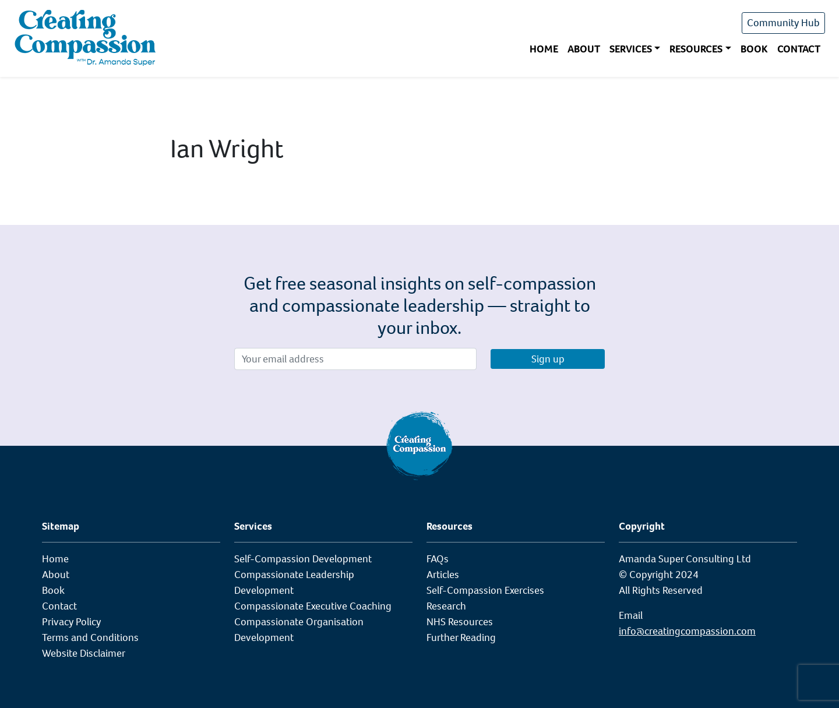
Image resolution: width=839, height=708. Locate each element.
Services (630, 49)
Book (754, 49)
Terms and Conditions (90, 637)
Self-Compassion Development (303, 559)
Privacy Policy (71, 622)
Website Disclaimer (83, 653)
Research (446, 606)
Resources (695, 49)
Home (544, 49)
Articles (442, 575)
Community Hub (783, 23)
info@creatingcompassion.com (687, 631)
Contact (798, 49)
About (583, 49)
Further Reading (461, 637)
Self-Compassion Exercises (485, 590)
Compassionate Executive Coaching (313, 606)
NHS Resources (459, 622)
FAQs (437, 559)
